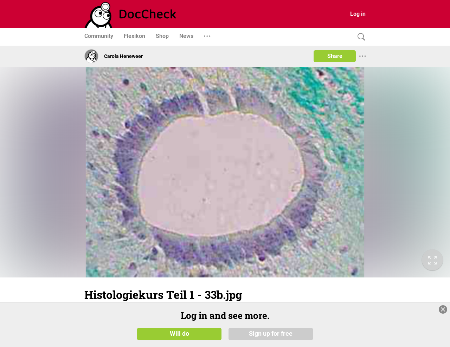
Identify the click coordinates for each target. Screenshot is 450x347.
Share (334, 56)
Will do (179, 333)
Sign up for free (270, 333)
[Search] (360, 37)
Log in (358, 14)
